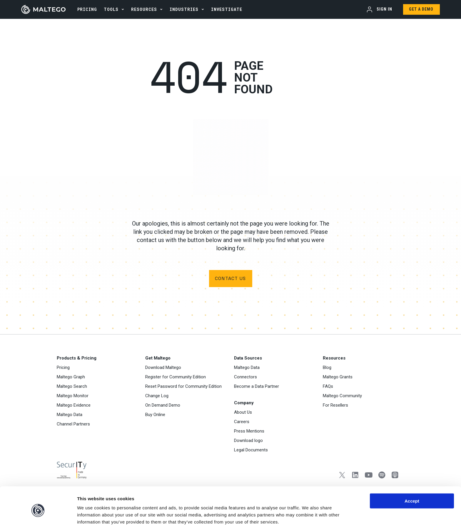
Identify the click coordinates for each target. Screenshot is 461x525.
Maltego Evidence (74, 405)
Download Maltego (163, 368)
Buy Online (155, 415)
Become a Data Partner (256, 387)
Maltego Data (69, 415)
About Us (243, 412)
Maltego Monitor (72, 396)
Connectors (245, 377)
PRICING (87, 9)
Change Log (156, 396)
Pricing (63, 368)
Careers (241, 422)
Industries (184, 9)
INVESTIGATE (226, 9)
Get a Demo (421, 9)
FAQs (328, 387)
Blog (327, 368)
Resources (144, 9)
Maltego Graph (71, 377)
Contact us (230, 278)
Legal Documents (251, 450)
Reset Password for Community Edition (183, 387)
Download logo (248, 441)
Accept (412, 473)
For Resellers (335, 405)
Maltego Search (72, 387)
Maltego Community (342, 396)
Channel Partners (73, 424)
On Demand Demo (162, 405)
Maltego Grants (338, 377)
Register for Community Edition (175, 377)
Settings (304, 513)
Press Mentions (249, 431)
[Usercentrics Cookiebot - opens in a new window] (38, 513)
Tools (111, 9)
